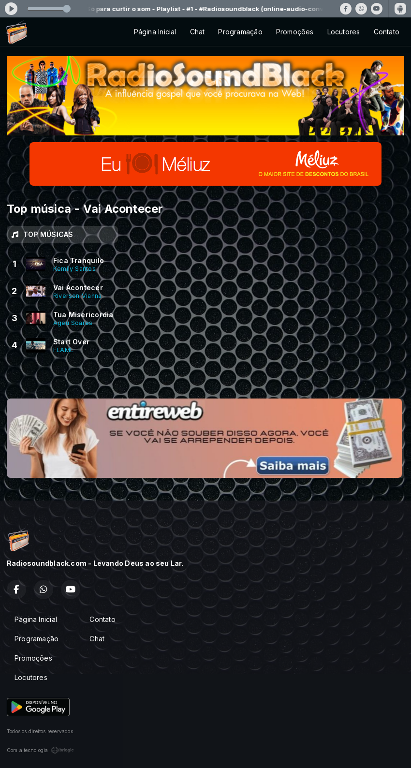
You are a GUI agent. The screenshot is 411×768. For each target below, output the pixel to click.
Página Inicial (155, 32)
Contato (386, 32)
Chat (197, 32)
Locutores (343, 32)
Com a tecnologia (40, 750)
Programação (240, 32)
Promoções (295, 32)
